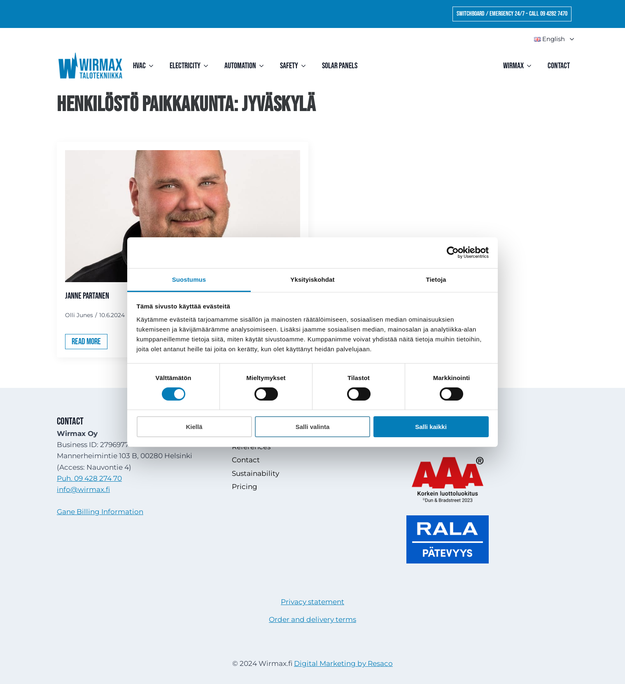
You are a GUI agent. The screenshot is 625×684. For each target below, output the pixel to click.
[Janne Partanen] (182, 216)
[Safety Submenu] (306, 65)
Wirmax (513, 66)
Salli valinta (313, 426)
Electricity (185, 66)
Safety (289, 66)
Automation (240, 66)
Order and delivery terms (312, 619)
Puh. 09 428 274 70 (89, 478)
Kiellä (194, 426)
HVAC (139, 66)
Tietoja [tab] (436, 279)
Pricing (244, 486)
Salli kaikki (431, 426)
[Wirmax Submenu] (531, 65)
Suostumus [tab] (189, 279)
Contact (559, 66)
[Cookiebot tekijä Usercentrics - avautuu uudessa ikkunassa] (453, 252)
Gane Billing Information (100, 512)
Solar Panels (339, 66)
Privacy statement (312, 602)
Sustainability (255, 473)
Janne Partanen (87, 296)
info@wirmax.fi (83, 489)
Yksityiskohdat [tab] (312, 279)
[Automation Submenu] (264, 65)
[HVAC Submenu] (153, 65)
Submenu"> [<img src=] (568, 39)
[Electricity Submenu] (208, 65)
